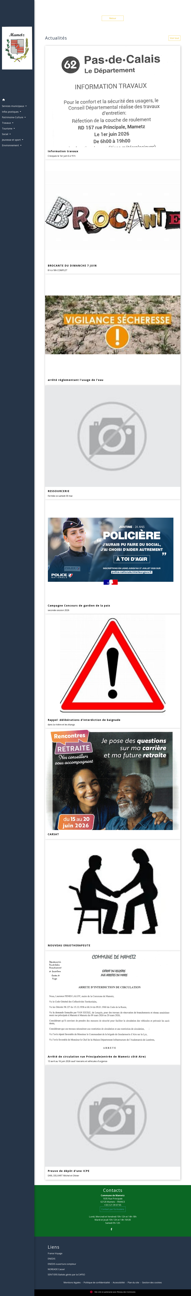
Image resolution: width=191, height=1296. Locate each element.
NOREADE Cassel (56, 1269)
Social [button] (5, 134)
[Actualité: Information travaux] (112, 103)
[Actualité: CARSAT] (112, 784)
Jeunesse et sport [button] (11, 139)
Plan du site (133, 1282)
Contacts (112, 1190)
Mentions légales (72, 1282)
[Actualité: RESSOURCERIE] (112, 443)
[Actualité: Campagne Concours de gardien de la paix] (112, 557)
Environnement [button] (11, 145)
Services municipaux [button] (13, 106)
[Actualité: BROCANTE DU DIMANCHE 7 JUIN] (112, 217)
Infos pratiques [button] (10, 111)
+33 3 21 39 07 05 (112, 1204)
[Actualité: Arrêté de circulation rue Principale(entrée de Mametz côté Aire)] (112, 1008)
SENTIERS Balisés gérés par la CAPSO (66, 1274)
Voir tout (174, 38)
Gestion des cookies (152, 1282)
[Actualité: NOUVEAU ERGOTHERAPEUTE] (112, 895)
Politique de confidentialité (97, 1282)
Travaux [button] (7, 122)
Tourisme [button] (7, 128)
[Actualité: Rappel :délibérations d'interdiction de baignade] (112, 671)
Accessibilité (119, 1282)
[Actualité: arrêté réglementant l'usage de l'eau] (112, 330)
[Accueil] (17, 48)
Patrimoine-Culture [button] (13, 117)
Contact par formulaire (112, 1209)
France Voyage (55, 1253)
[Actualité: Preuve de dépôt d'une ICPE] (112, 1122)
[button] (17, 100)
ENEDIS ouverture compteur (62, 1264)
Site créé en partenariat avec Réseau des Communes (112, 1292)
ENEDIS (51, 1258)
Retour (112, 18)
